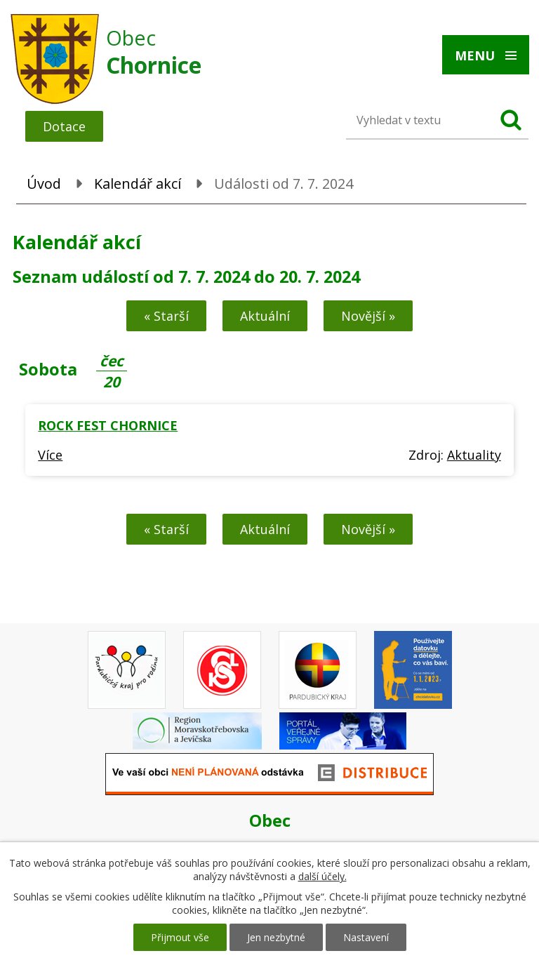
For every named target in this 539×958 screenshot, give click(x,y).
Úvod (44, 183)
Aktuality (474, 454)
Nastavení (366, 937)
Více (50, 454)
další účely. (322, 876)
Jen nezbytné (276, 937)
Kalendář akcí (137, 183)
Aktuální (265, 315)
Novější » (368, 315)
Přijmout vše (180, 937)
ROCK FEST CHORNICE (108, 425)
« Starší (166, 315)
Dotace (64, 126)
